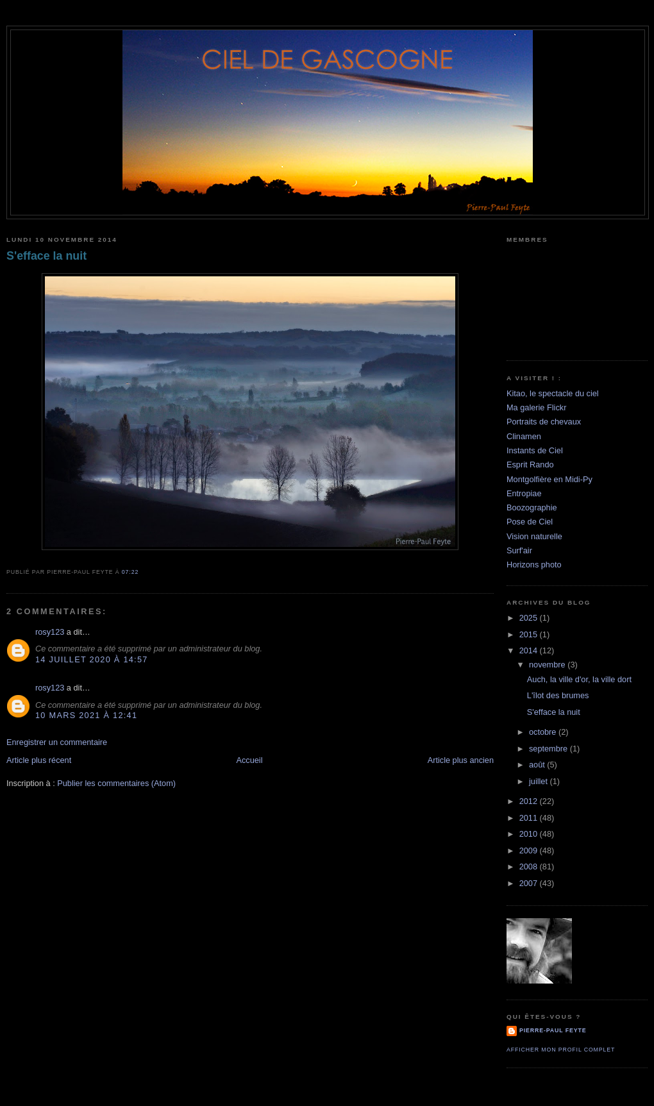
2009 (529, 850)
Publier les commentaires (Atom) (116, 783)
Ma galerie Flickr (536, 407)
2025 (529, 618)
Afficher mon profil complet (561, 1049)
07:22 (130, 572)
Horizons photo (534, 564)
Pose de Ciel (530, 521)
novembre (548, 664)
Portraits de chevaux (544, 421)
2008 (529, 866)
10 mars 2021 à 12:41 (86, 715)
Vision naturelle (534, 536)
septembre (549, 748)
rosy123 (49, 632)
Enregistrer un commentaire (56, 742)
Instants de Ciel (535, 450)
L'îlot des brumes (558, 695)
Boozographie (532, 507)
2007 (529, 883)
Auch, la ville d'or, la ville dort (579, 679)
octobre (543, 732)
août (538, 764)
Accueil (249, 760)
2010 (529, 834)
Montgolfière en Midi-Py (549, 479)
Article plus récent (38, 760)
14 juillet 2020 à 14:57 (91, 659)
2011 (529, 818)
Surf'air (519, 550)
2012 (529, 801)
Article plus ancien (461, 760)
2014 (529, 650)
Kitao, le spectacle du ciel (553, 393)
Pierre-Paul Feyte (552, 1030)
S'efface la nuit (46, 255)
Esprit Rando (530, 464)
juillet (539, 781)
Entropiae (524, 493)
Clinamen (524, 436)
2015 (529, 634)
